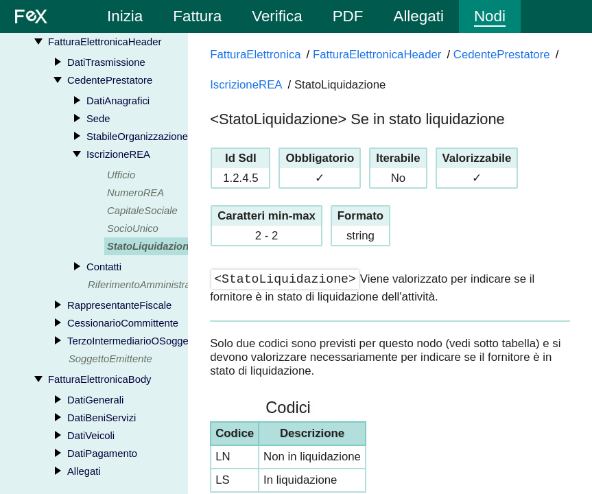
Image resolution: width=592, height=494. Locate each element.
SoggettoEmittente (110, 358)
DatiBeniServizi (101, 417)
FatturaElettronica (255, 54)
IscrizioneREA (118, 154)
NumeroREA (135, 192)
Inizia (125, 16)
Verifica (277, 16)
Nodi (490, 16)
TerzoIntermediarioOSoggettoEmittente (155, 341)
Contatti (103, 266)
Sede (98, 118)
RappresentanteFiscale (119, 305)
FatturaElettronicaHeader (104, 41)
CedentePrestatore (109, 80)
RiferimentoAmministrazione (151, 284)
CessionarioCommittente (122, 323)
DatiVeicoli (91, 435)
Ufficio (121, 174)
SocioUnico (132, 228)
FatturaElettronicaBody (100, 379)
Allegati (418, 16)
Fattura (197, 16)
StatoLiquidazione (150, 246)
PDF (348, 16)
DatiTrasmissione (106, 62)
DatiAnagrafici (118, 100)
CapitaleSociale (142, 210)
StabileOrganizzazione (137, 136)
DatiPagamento (102, 453)
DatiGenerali (95, 400)
